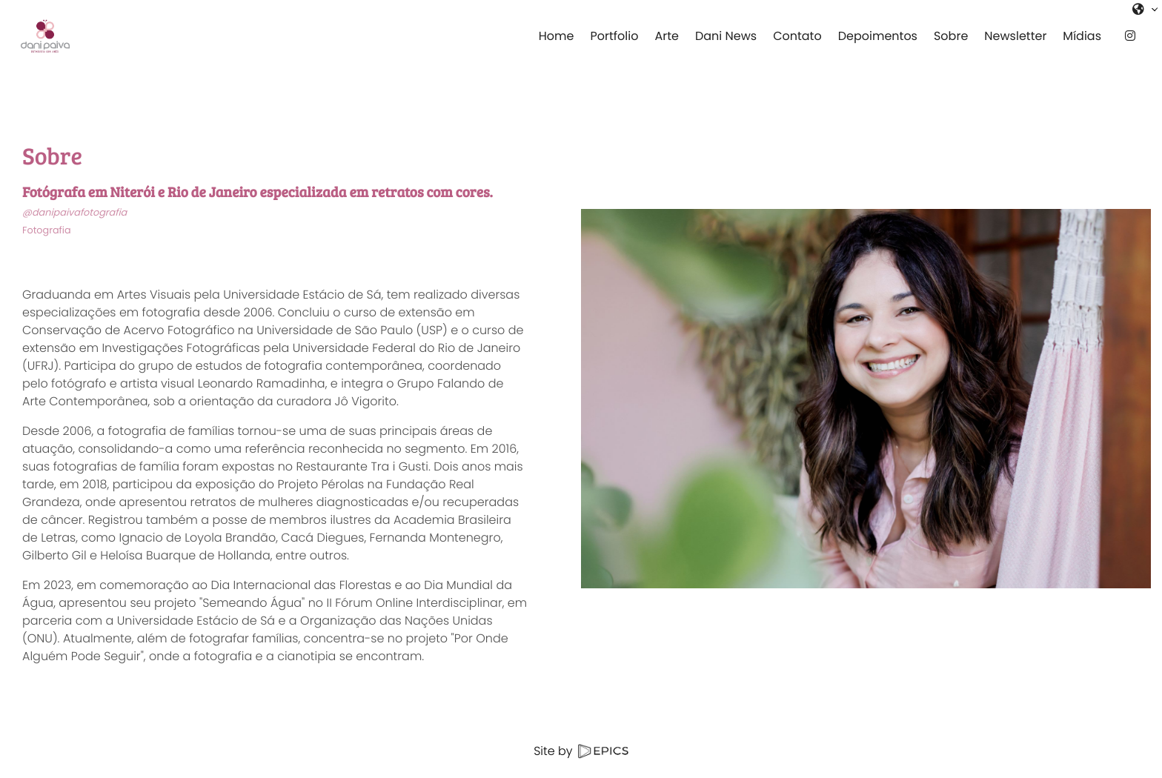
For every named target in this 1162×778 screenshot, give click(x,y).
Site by (581, 750)
